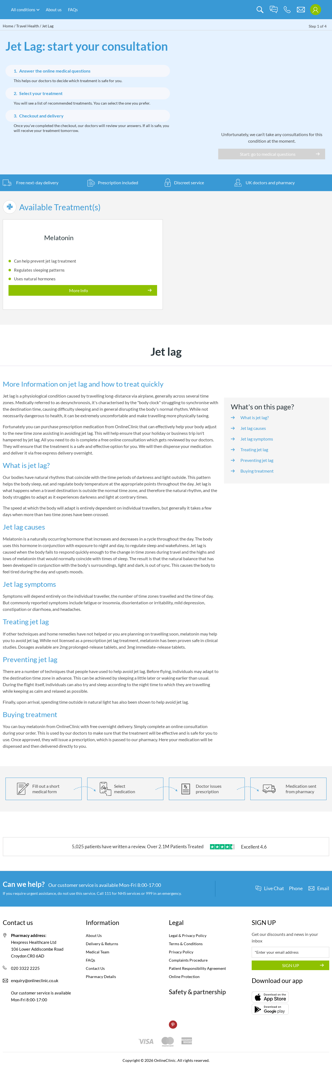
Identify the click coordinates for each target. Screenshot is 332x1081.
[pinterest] (173, 1024)
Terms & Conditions (186, 943)
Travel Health (27, 26)
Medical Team (97, 952)
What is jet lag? (254, 417)
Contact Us (95, 968)
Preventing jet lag (256, 460)
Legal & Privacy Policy (187, 935)
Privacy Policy (181, 952)
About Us (94, 935)
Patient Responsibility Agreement (197, 968)
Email (323, 888)
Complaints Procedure (188, 960)
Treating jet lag (254, 449)
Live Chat (274, 888)
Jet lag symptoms (256, 438)
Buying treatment (257, 470)
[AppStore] (270, 996)
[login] (315, 10)
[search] (260, 9)
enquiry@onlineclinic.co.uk (34, 980)
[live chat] (273, 9)
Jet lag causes (253, 428)
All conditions (23, 9)
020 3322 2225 (25, 968)
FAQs (73, 9)
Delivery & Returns (102, 943)
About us (54, 9)
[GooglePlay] (270, 1009)
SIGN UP (290, 965)
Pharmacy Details (101, 976)
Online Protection (184, 976)
